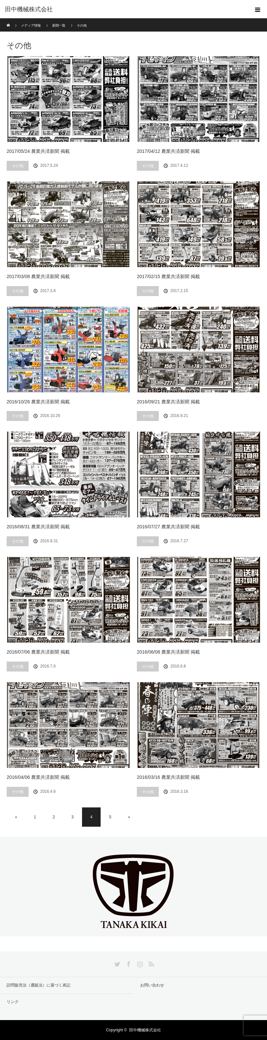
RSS (150, 963)
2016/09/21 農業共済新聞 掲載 (168, 401)
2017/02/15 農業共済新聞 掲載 (168, 276)
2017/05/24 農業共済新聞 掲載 (38, 151)
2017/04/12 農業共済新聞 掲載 (168, 151)
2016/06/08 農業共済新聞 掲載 (168, 652)
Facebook (128, 963)
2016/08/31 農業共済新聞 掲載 (38, 526)
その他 (18, 165)
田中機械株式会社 (29, 9)
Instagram (139, 963)
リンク (13, 1001)
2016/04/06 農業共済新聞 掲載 (38, 777)
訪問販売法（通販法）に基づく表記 (38, 985)
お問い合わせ (152, 985)
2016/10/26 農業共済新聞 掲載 (38, 401)
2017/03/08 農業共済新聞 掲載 (38, 276)
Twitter (117, 963)
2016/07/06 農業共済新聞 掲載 (38, 652)
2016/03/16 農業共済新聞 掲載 (168, 777)
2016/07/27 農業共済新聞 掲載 (168, 526)
